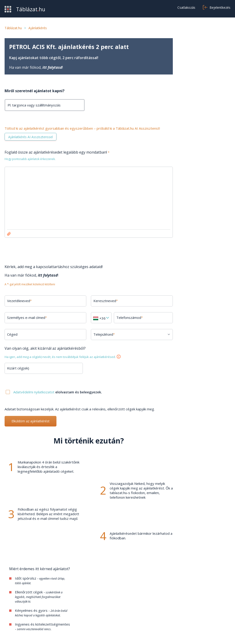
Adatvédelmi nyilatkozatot (34, 392)
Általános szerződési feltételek (184, 592)
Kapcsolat (90, 599)
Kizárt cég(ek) (18, 368)
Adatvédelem (170, 599)
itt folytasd (52, 67)
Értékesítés (14, 599)
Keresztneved (103, 300)
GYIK (86, 592)
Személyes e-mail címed (27, 317)
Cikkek (87, 606)
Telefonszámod (126, 317)
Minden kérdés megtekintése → (202, 458)
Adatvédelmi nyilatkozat (202, 626)
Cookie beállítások (174, 606)
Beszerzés (13, 592)
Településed (101, 334)
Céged (12, 334)
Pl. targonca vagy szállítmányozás (34, 105)
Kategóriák (13, 606)
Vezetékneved (19, 300)
